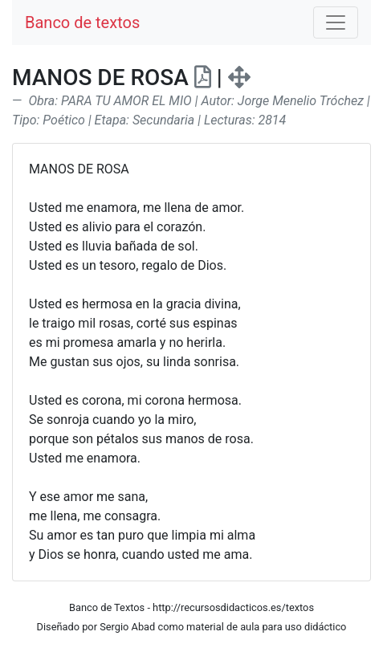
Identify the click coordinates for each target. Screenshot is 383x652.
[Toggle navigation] (335, 22)
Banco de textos (82, 22)
